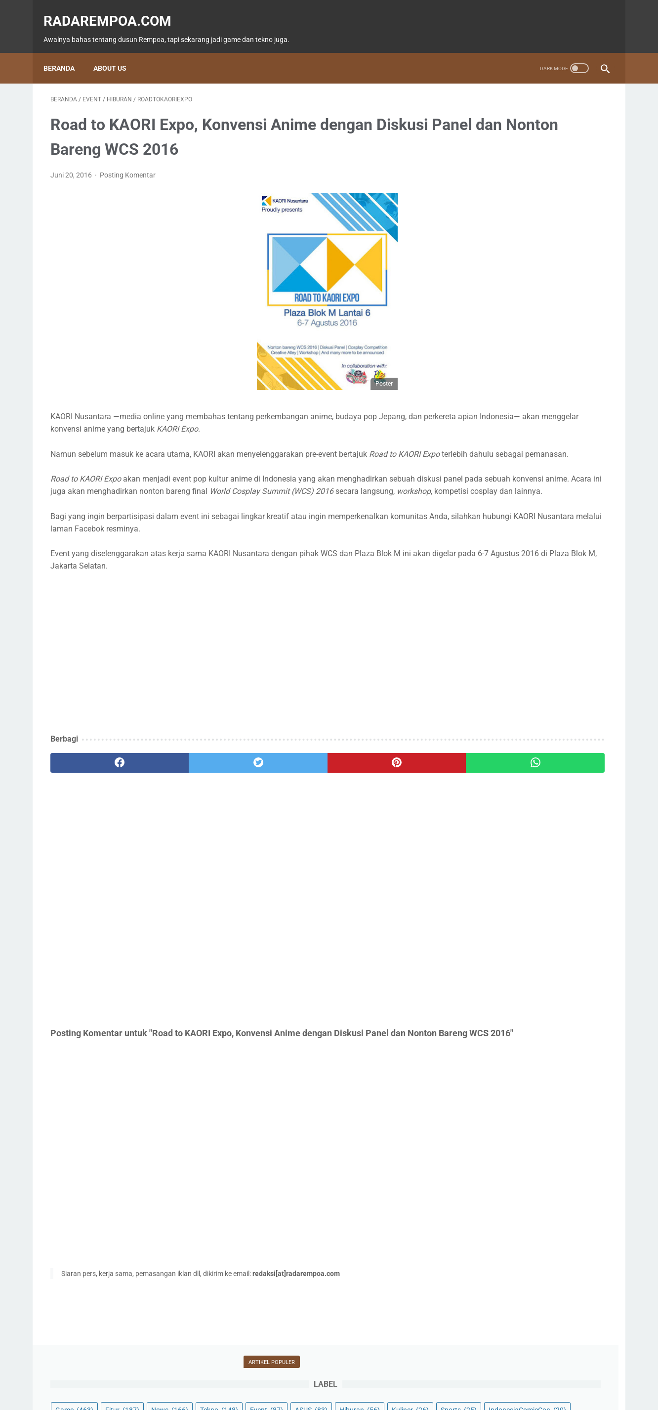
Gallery (572, 196)
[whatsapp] (377, 778)
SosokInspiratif (495, 215)
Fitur (531, 139)
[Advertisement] (237, 668)
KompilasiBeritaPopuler (506, 233)
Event (530, 158)
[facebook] (97, 778)
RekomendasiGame (500, 252)
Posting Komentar (128, 166)
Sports (584, 177)
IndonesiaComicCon (503, 196)
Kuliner (535, 177)
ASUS (575, 158)
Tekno (483, 158)
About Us (116, 52)
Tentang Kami (395, 1374)
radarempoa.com (114, 10)
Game (483, 139)
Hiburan (484, 177)
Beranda (66, 52)
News (578, 139)
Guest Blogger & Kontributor (321, 1374)
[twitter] (190, 778)
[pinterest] (283, 778)
